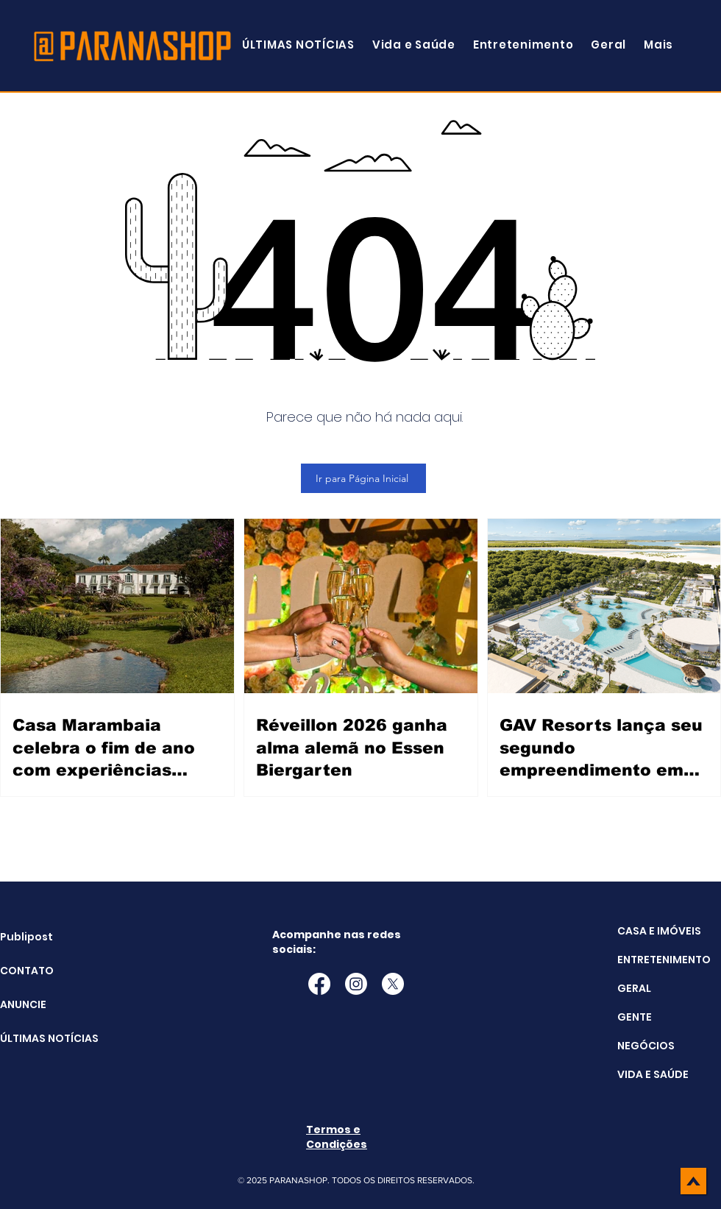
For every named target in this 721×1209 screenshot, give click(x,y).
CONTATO (27, 970)
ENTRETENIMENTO (664, 959)
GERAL (634, 988)
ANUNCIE (23, 1004)
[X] (393, 984)
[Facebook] (319, 984)
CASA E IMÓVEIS (659, 930)
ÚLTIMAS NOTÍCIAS (37, 1038)
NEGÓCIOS (646, 1045)
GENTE (634, 1017)
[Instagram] (356, 984)
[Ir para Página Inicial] (363, 478)
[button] (658, 44)
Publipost (26, 936)
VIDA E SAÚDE (653, 1074)
